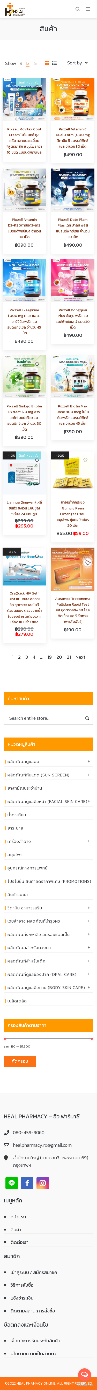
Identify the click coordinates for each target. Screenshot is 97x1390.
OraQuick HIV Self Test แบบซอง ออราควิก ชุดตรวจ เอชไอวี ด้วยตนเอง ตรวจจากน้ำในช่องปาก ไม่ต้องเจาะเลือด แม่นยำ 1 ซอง (24, 608)
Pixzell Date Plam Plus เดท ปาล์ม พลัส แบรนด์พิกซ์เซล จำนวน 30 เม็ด (72, 228)
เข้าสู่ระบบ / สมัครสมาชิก (34, 1272)
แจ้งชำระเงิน (22, 1297)
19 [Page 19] (49, 657)
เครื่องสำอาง (19, 841)
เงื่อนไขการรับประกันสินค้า (35, 1340)
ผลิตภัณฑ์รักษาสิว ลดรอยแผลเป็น (39, 934)
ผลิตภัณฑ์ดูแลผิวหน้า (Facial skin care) (47, 801)
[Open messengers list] (84, 1374)
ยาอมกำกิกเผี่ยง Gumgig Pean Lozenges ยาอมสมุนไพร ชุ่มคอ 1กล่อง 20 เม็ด (72, 514)
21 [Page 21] (69, 657)
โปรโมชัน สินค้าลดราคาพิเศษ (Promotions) (49, 881)
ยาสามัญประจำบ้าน (25, 788)
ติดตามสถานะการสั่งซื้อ (33, 1310)
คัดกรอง (20, 1061)
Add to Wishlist (37, 87)
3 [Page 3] (26, 657)
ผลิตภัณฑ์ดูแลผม (23, 761)
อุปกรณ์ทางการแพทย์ (28, 868)
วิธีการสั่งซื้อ (22, 1285)
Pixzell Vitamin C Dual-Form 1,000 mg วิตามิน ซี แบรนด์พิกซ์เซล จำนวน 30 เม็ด (73, 138)
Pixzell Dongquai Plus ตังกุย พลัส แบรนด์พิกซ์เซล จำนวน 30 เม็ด (73, 318)
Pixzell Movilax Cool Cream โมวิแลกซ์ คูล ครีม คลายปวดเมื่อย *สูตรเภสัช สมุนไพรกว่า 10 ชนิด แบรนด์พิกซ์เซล (24, 141)
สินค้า (16, 1229)
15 (35, 63)
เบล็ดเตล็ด (17, 1001)
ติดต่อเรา (19, 1242)
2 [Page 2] (19, 657)
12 (27, 63)
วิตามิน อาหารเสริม (25, 908)
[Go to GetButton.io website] (84, 1384)
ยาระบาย (15, 828)
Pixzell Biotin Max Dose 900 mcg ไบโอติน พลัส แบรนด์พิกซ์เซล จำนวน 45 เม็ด (72, 415)
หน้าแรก (18, 1216)
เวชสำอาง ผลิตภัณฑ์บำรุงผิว (34, 921)
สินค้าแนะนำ (18, 894)
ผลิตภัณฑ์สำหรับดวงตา (29, 947)
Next (80, 657)
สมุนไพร (15, 854)
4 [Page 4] (34, 657)
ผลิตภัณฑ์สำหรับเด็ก (27, 961)
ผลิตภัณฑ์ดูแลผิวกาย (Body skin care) (46, 987)
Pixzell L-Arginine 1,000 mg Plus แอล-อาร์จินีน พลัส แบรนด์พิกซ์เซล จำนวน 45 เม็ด (24, 321)
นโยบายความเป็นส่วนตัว (33, 1353)
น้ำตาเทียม (17, 815)
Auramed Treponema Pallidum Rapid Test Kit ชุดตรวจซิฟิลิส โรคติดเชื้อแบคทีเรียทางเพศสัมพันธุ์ (72, 610)
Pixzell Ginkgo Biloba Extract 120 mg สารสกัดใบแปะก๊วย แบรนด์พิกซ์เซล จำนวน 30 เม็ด (24, 418)
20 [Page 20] (59, 657)
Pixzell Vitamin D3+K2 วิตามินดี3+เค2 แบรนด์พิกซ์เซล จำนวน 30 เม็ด (24, 228)
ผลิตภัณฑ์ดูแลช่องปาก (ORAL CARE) (42, 974)
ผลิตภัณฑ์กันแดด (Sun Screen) (39, 775)
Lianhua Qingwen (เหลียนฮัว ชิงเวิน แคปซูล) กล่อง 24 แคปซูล (24, 508)
